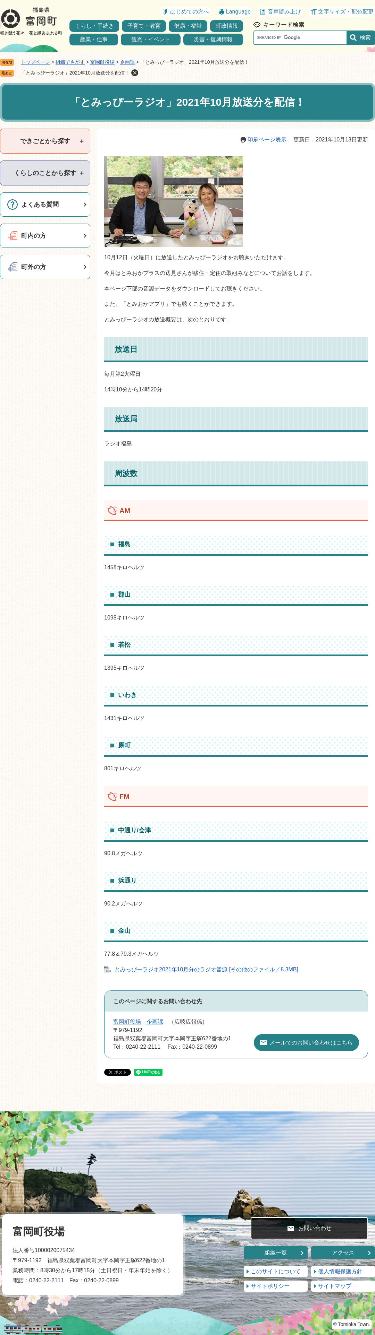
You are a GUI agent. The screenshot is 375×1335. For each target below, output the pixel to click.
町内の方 (33, 235)
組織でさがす (70, 62)
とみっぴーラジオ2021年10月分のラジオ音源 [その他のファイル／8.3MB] (206, 969)
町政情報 (227, 26)
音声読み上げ (284, 12)
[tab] (45, 141)
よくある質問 (40, 204)
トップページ (35, 62)
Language (238, 12)
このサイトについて (276, 1271)
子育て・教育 (144, 26)
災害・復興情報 (213, 39)
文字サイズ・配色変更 (346, 12)
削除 (134, 72)
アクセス (343, 1253)
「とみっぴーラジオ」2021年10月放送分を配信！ (75, 73)
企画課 (127, 62)
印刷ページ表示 (267, 139)
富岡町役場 (102, 62)
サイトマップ (334, 1286)
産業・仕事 (94, 39)
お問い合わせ (315, 1228)
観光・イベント (150, 39)
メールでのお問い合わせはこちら (311, 1043)
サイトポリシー (270, 1286)
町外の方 (33, 266)
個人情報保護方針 (340, 1271)
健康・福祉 (188, 26)
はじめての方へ (189, 12)
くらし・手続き (94, 26)
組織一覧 (276, 1253)
